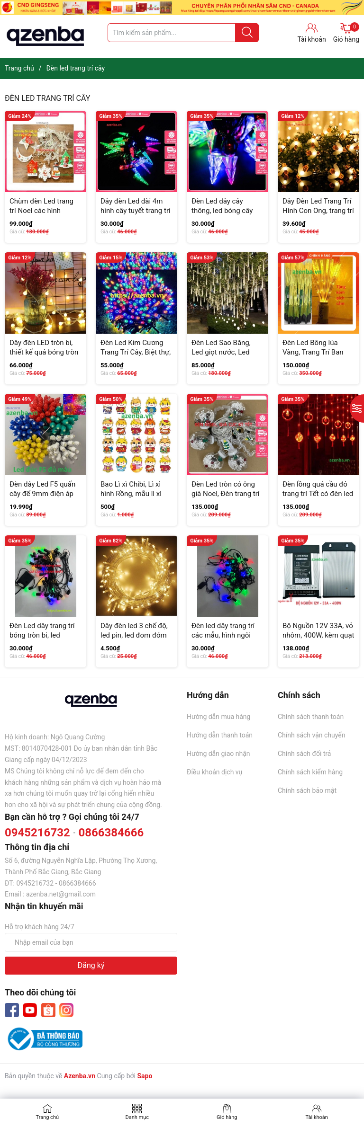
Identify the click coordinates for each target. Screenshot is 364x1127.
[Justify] (247, 32)
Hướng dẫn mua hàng (218, 716)
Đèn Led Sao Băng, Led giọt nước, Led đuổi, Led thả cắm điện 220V (227, 356)
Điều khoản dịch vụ (214, 772)
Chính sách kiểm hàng (310, 772)
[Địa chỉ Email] (91, 942)
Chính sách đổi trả (304, 753)
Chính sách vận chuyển (312, 735)
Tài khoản (317, 1117)
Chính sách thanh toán (311, 716)
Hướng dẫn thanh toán (220, 735)
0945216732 (37, 832)
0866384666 (111, 832)
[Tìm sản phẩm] (183, 32)
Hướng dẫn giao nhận (218, 753)
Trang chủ (47, 1117)
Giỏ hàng (346, 32)
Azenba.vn (79, 1076)
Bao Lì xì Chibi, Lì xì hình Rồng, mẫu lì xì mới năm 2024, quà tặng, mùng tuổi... (131, 498)
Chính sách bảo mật (307, 790)
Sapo (144, 1076)
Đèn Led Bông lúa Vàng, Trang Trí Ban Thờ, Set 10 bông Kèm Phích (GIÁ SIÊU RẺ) (317, 356)
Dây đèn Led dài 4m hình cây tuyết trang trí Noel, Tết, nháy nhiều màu (135, 215)
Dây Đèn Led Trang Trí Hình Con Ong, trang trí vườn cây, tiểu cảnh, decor (318, 215)
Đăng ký (91, 965)
